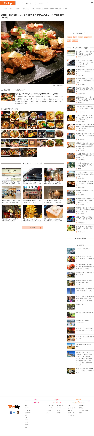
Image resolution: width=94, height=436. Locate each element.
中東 (26, 417)
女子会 (69, 40)
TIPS (58, 410)
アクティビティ (50, 405)
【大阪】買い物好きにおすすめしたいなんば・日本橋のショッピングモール (85, 165)
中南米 (26, 420)
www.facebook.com (59, 85)
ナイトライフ (50, 408)
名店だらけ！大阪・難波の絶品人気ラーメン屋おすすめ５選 (85, 228)
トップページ (3, 8)
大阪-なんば (26, 8)
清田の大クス (80, 304)
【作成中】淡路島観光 (83, 248)
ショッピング (60, 405)
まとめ (26, 424)
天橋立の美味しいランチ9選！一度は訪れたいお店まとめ (85, 259)
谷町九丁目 (70, 37)
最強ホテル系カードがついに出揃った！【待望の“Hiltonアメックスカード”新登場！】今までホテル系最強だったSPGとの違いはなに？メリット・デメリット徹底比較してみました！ (85, 358)
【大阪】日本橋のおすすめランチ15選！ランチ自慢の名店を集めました (85, 155)
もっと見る (32, 227)
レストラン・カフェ (61, 408)
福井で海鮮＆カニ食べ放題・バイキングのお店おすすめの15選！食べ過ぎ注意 (85, 267)
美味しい (80, 37)
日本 (11, 8)
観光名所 (49, 410)
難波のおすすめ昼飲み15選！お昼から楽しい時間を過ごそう (85, 89)
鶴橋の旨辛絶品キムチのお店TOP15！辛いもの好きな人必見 (85, 71)
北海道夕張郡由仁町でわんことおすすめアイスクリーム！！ (85, 282)
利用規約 (81, 408)
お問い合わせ (71, 415)
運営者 (80, 412)
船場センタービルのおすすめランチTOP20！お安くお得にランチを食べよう (85, 62)
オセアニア (27, 412)
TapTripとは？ (82, 405)
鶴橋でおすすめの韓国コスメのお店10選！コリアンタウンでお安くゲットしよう (85, 200)
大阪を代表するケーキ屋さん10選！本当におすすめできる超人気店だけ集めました (85, 98)
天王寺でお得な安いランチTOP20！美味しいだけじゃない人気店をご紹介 (84, 117)
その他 (58, 412)
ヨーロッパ (27, 410)
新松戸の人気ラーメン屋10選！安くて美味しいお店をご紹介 (85, 370)
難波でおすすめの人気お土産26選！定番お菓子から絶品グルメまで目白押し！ (85, 126)
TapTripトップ (71, 405)
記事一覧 (28, 3)
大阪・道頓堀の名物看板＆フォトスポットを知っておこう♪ (85, 218)
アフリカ (27, 422)
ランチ (75, 37)
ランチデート (74, 40)
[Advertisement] (80, 22)
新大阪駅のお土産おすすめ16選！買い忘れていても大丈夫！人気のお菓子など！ (85, 53)
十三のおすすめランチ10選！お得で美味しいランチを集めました (85, 174)
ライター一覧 (71, 412)
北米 (26, 415)
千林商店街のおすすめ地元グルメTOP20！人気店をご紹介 (85, 108)
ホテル (48, 412)
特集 (26, 427)
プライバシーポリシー (84, 410)
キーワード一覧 (71, 408)
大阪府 (17, 8)
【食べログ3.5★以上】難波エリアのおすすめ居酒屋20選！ (84, 183)
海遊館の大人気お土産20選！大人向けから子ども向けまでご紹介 (85, 80)
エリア (41, 3)
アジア (26, 408)
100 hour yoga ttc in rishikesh (85, 312)
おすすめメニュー (87, 37)
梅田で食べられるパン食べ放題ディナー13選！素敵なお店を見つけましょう (85, 209)
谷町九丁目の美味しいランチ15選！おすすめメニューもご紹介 (46, 8)
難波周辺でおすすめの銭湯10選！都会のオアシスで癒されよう (85, 135)
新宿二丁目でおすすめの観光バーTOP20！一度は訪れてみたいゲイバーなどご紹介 (85, 298)
